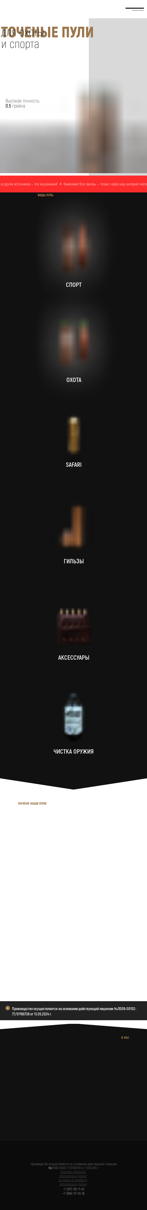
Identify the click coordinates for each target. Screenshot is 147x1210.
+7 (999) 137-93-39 (73, 1193)
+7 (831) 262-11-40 (73, 1189)
